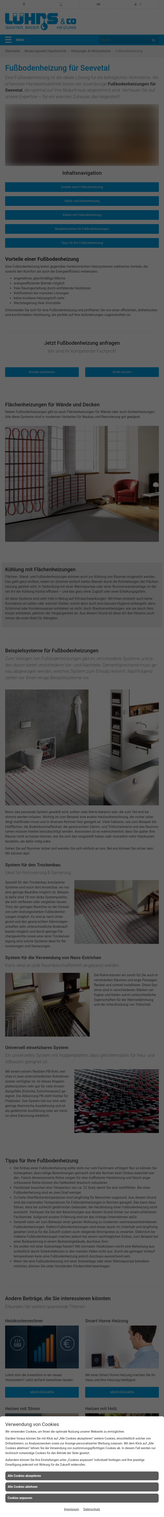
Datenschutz (91, 1509)
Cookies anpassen (20, 1498)
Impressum (71, 1509)
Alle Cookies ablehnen (23, 1486)
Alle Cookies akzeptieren (24, 1476)
